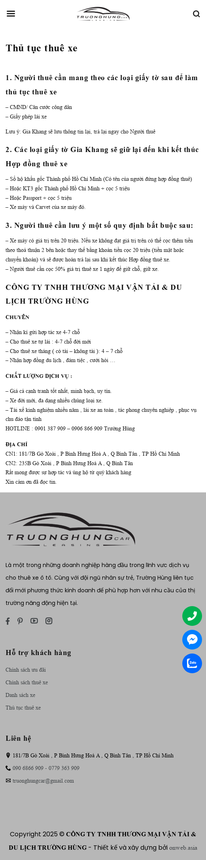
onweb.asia (183, 847)
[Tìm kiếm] (196, 14)
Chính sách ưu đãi (26, 670)
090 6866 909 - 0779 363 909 (46, 768)
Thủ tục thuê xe (23, 707)
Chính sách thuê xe (27, 682)
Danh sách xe (20, 695)
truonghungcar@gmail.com (43, 780)
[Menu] (10, 14)
